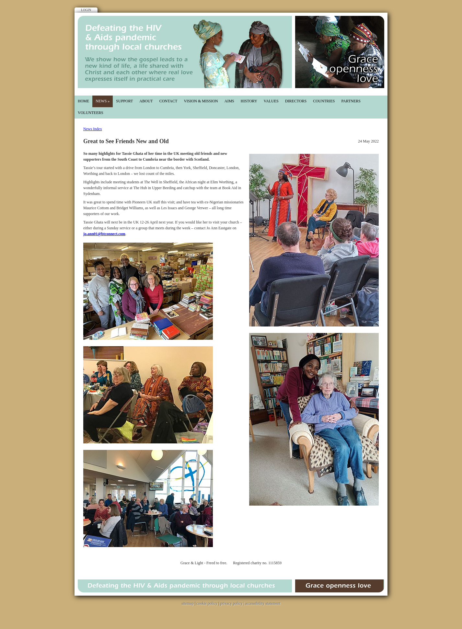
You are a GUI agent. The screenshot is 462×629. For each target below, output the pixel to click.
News (103, 101)
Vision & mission (201, 101)
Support (124, 101)
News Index (92, 129)
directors (295, 101)
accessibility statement (262, 603)
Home (83, 101)
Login (86, 10)
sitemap (188, 603)
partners (351, 101)
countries (324, 101)
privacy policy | (232, 603)
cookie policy (206, 603)
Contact (168, 101)
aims (229, 101)
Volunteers (90, 112)
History (249, 101)
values (271, 101)
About (146, 101)
